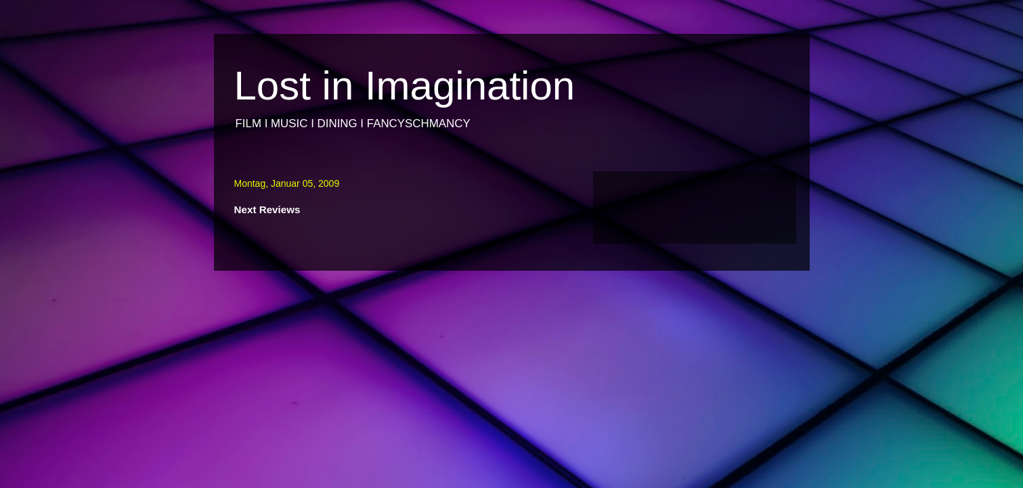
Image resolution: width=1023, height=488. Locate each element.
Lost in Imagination (404, 85)
